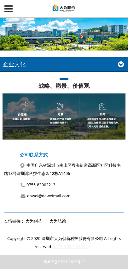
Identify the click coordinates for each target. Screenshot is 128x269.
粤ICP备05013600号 (70, 246)
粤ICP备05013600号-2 (64, 262)
